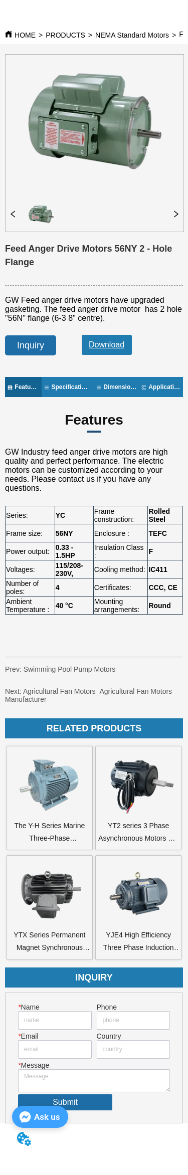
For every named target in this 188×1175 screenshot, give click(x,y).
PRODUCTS (65, 35)
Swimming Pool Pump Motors (60, 673)
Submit (65, 1102)
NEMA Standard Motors (132, 35)
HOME (25, 35)
